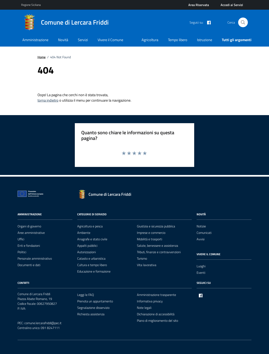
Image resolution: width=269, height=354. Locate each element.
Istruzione (204, 40)
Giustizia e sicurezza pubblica (156, 226)
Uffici (21, 239)
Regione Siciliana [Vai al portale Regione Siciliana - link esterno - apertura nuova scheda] (31, 5)
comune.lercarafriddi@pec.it (43, 323)
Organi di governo (29, 226)
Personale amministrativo (35, 258)
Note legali (144, 307)
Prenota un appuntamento (95, 301)
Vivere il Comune (110, 40)
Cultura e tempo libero (92, 264)
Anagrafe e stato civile (92, 239)
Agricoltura (150, 40)
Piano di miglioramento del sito (157, 320)
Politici (22, 252)
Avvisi (200, 239)
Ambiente (83, 232)
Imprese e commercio (151, 232)
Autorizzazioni (86, 252)
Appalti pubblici (87, 245)
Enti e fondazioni (29, 245)
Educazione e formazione (94, 271)
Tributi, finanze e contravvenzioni (159, 252)
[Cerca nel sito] (243, 22)
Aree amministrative (31, 232)
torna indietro (48, 100)
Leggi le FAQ (85, 294)
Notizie (201, 226)
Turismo (142, 258)
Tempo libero (177, 40)
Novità (63, 40)
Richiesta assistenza (90, 314)
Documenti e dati (29, 264)
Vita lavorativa (146, 264)
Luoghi (201, 266)
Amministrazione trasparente (156, 294)
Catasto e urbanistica (91, 258)
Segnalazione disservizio (93, 307)
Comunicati (204, 232)
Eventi (201, 272)
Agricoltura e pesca (90, 226)
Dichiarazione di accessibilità (155, 314)
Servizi (83, 40)
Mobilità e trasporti (149, 239)
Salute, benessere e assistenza (157, 245)
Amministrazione (35, 40)
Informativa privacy (150, 301)
